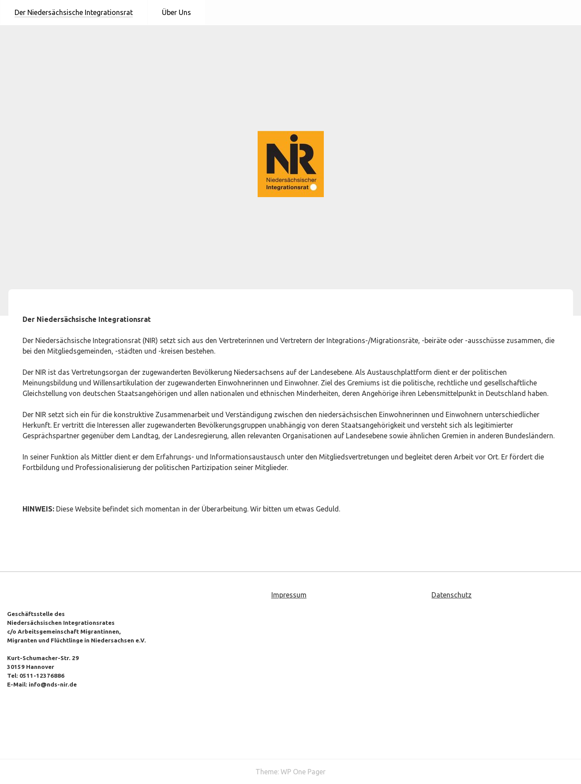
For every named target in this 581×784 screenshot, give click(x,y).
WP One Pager (303, 772)
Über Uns (176, 12)
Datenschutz (451, 595)
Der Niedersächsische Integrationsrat (74, 12)
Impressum (289, 595)
